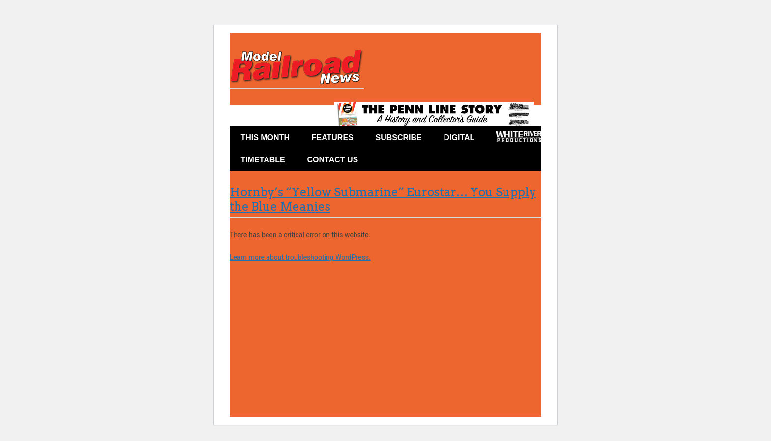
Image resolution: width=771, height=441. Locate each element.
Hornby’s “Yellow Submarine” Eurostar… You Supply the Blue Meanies (383, 199)
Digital (459, 137)
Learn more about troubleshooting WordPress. (300, 257)
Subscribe (399, 137)
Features (333, 137)
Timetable (262, 160)
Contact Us (332, 160)
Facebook (387, 161)
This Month (265, 137)
